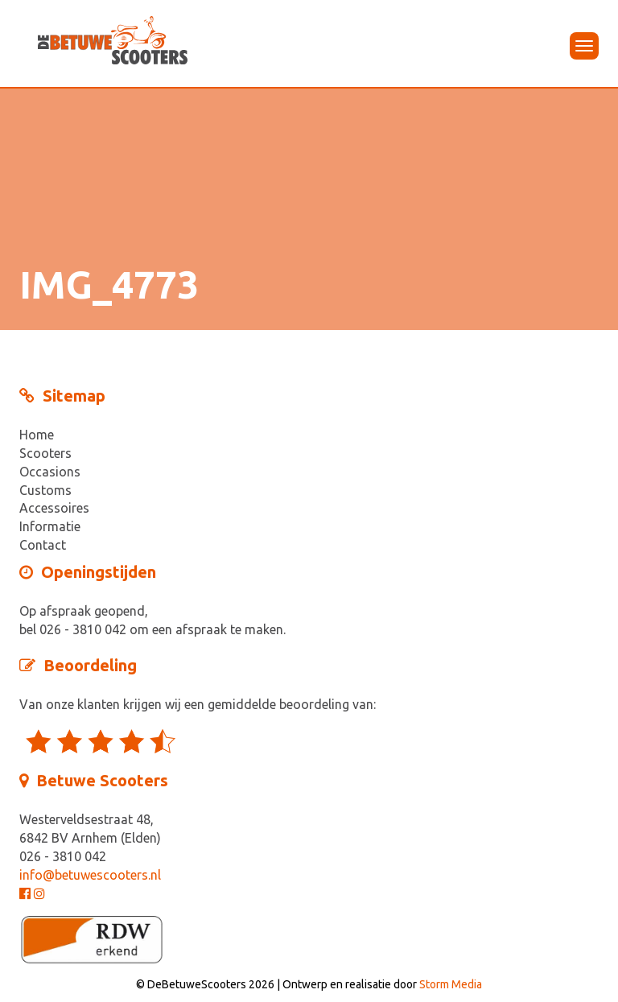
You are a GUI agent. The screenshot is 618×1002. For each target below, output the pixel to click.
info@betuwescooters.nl (90, 875)
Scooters (45, 453)
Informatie (49, 526)
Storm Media (450, 984)
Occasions (49, 471)
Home (36, 434)
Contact (42, 545)
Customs (45, 490)
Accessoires (54, 508)
